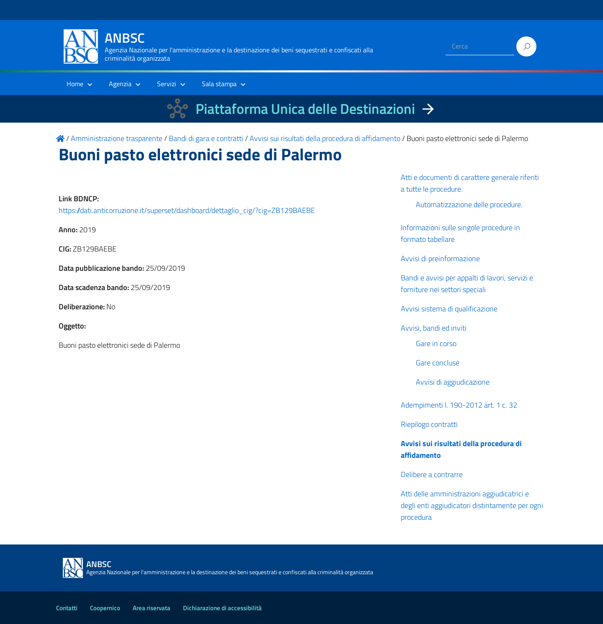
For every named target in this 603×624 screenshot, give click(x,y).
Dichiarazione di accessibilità (222, 608)
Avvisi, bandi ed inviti (433, 328)
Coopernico (105, 608)
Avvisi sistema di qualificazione (449, 308)
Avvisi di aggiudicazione (453, 382)
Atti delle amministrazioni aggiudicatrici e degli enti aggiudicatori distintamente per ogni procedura (472, 505)
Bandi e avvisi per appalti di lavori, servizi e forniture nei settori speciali (467, 283)
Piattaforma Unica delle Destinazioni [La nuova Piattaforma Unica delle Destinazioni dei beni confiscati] (305, 108)
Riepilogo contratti (429, 424)
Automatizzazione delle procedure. (469, 204)
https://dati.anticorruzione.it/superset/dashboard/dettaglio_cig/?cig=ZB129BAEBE (187, 210)
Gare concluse (437, 362)
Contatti (66, 608)
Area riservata (151, 608)
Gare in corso (436, 343)
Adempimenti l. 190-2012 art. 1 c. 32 (459, 405)
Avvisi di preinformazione (440, 258)
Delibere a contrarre (432, 474)
